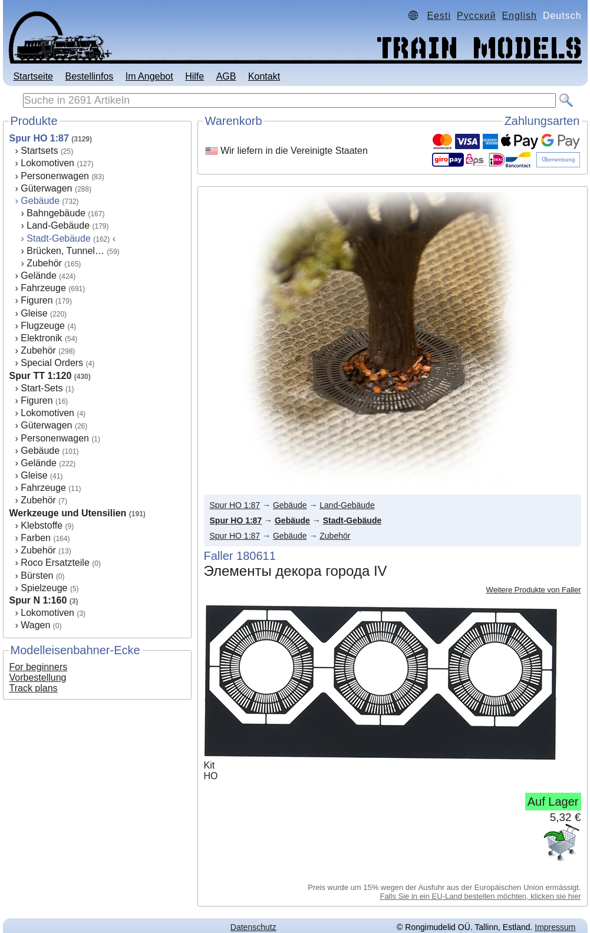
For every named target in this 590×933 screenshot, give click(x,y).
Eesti (439, 16)
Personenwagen (55, 176)
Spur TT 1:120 (40, 376)
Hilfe (194, 76)
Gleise (34, 313)
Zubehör (44, 263)
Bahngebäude (56, 213)
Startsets (39, 151)
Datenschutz (253, 927)
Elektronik (41, 338)
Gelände (39, 276)
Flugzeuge (43, 326)
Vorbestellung (38, 677)
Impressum (555, 927)
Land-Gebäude (58, 225)
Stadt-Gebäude (352, 520)
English (519, 16)
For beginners (38, 667)
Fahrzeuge (43, 288)
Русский (476, 16)
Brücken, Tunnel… (65, 251)
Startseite (33, 76)
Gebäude (40, 201)
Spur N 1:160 (38, 600)
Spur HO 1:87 (39, 138)
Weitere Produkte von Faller (533, 589)
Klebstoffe (41, 525)
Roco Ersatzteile (55, 563)
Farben (36, 538)
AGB (226, 76)
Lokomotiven (47, 163)
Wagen (35, 625)
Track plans (33, 688)
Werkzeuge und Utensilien (68, 513)
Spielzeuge (44, 588)
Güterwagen (46, 188)
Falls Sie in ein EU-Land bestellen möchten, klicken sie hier (480, 896)
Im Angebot (149, 76)
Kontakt (264, 76)
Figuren (36, 300)
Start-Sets (41, 388)
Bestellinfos (89, 76)
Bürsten (37, 576)
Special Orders (52, 363)
